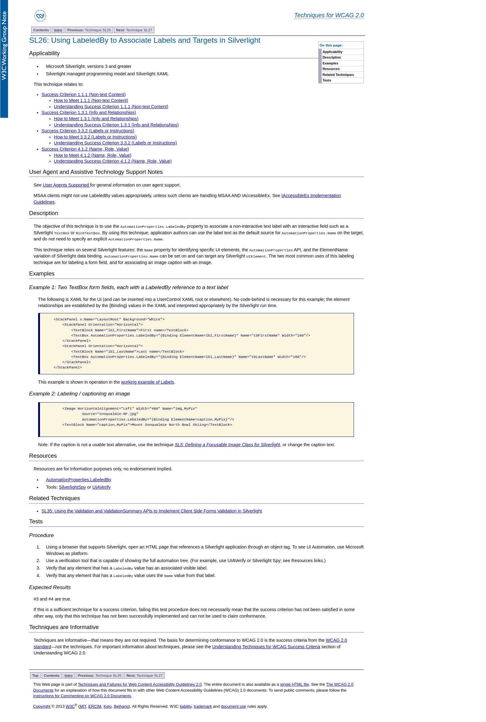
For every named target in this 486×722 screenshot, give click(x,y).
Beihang (121, 706)
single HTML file (294, 684)
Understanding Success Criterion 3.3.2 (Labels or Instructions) (115, 142)
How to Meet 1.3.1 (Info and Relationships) (96, 118)
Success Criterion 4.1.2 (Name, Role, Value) (85, 149)
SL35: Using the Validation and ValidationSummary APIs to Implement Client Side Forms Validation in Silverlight (152, 510)
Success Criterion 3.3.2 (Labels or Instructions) (88, 130)
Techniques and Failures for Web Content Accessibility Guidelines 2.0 (139, 684)
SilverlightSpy (72, 486)
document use (233, 706)
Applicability (332, 52)
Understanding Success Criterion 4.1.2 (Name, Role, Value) (113, 161)
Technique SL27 (134, 30)
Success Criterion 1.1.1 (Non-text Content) (84, 94)
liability (186, 706)
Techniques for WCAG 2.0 (329, 15)
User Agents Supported (66, 185)
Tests (327, 80)
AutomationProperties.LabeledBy (78, 479)
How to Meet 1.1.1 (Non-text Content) (91, 100)
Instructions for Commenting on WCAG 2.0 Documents (82, 695)
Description (332, 57)
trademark (203, 706)
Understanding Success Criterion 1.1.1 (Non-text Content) (111, 106)
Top (35, 675)
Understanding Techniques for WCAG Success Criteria (266, 646)
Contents (41, 30)
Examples (330, 63)
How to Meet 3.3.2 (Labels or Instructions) (95, 136)
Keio (108, 706)
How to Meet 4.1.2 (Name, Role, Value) (92, 155)
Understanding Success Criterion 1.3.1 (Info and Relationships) (116, 124)
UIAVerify (101, 486)
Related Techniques (338, 75)
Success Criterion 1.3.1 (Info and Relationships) (89, 112)
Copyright (42, 706)
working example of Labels (147, 381)
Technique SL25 (89, 30)
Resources (331, 69)
